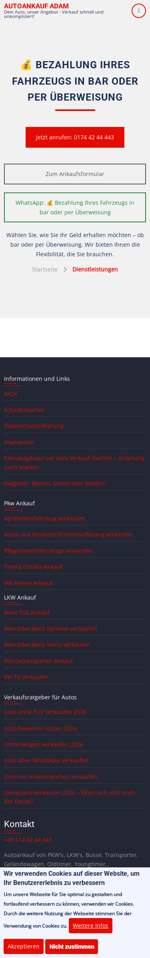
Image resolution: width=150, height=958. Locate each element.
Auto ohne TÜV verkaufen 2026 (45, 712)
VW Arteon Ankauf (28, 583)
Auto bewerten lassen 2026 (40, 728)
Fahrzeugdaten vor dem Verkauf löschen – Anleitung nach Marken (74, 462)
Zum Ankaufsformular (75, 174)
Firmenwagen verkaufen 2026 (43, 744)
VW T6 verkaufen (26, 677)
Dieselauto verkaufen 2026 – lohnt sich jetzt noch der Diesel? (70, 797)
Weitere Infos (90, 931)
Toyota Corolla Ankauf (33, 566)
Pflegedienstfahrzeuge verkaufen (48, 550)
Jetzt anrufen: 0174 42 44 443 (75, 137)
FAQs (11, 394)
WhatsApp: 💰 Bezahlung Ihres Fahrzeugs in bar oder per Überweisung (75, 207)
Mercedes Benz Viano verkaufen (47, 644)
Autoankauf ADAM (36, 6)
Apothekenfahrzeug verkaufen (44, 518)
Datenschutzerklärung (34, 426)
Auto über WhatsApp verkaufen (46, 760)
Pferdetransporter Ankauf (38, 661)
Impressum (19, 442)
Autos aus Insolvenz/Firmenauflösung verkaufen (68, 534)
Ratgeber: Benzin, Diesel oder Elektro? (55, 483)
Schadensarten (24, 410)
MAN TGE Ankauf (27, 612)
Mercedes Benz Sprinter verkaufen (50, 628)
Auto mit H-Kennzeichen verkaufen (51, 776)
